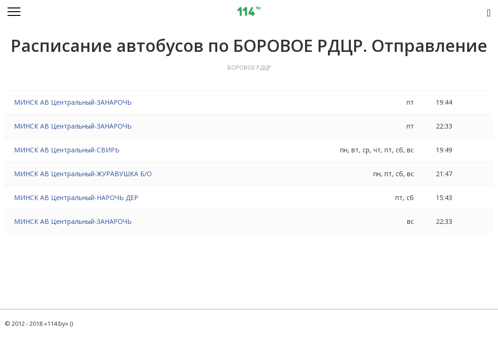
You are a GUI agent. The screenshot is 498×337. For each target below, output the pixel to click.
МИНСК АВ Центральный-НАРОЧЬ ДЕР (76, 197)
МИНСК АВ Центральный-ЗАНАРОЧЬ (73, 102)
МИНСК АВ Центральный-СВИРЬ (67, 149)
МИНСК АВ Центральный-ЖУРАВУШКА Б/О (83, 173)
